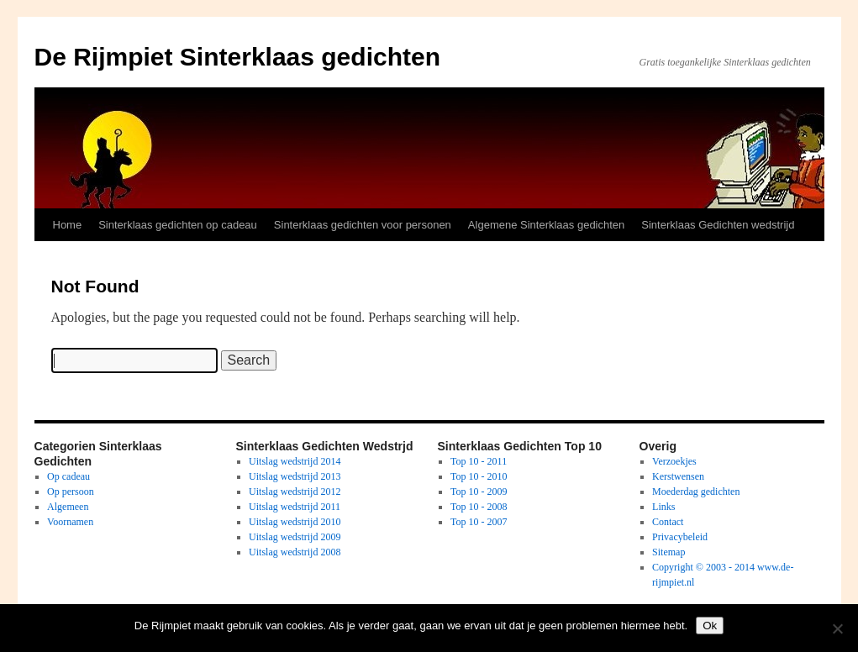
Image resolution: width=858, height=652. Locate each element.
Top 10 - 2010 (479, 476)
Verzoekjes (674, 461)
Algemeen (67, 507)
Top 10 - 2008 (479, 507)
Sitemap (668, 552)
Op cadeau (68, 476)
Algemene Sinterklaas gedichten (546, 224)
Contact (667, 522)
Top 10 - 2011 (478, 461)
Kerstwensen (678, 476)
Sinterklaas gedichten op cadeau (177, 224)
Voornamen (70, 522)
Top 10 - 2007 (479, 522)
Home (67, 224)
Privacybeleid (680, 537)
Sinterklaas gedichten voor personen (362, 224)
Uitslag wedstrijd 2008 (294, 552)
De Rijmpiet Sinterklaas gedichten (237, 57)
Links (663, 507)
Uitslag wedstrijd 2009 (294, 537)
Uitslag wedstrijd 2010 (294, 522)
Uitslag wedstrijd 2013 (294, 476)
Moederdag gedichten (696, 491)
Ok (710, 625)
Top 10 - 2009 (479, 491)
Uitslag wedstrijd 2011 (294, 507)
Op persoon (70, 491)
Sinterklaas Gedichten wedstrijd (717, 224)
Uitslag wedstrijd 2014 (294, 461)
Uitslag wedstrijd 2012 (294, 491)
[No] (837, 628)
